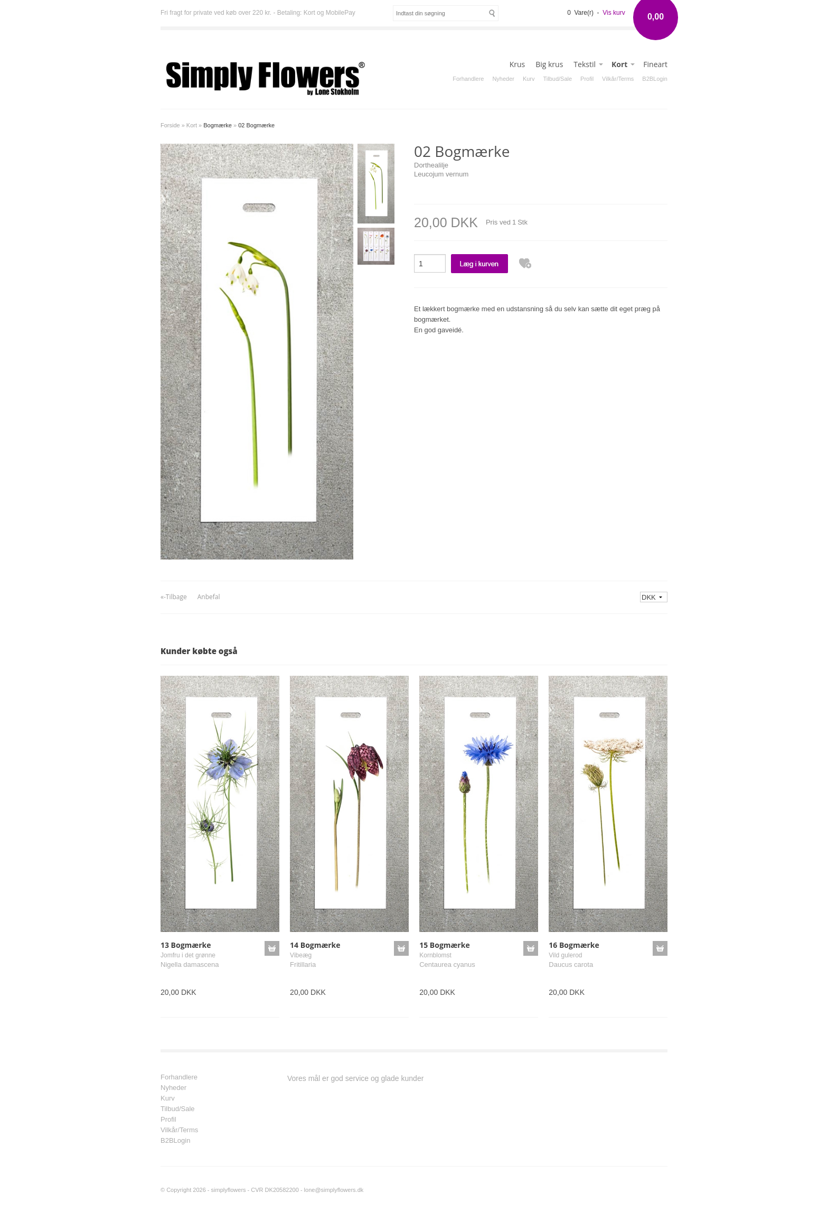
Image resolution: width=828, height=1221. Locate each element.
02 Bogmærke (256, 125)
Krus (517, 64)
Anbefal (208, 596)
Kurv (529, 79)
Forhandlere (468, 79)
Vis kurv (614, 12)
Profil (587, 79)
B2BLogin (654, 79)
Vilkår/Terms (618, 79)
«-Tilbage (174, 596)
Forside (170, 125)
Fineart (655, 64)
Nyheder (503, 79)
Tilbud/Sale (557, 79)
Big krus (549, 64)
